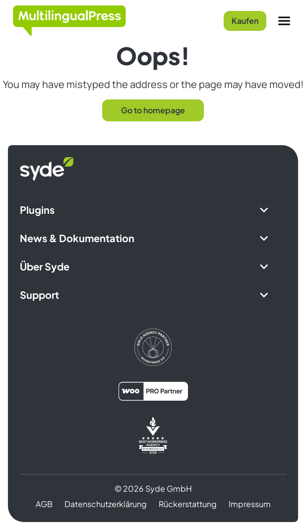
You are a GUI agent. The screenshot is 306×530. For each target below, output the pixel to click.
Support (39, 294)
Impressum (250, 504)
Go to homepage (153, 110)
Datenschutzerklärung (105, 504)
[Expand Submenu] (264, 210)
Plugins (37, 209)
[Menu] (284, 21)
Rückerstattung (188, 504)
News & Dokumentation (77, 238)
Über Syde (44, 266)
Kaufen (245, 20)
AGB (44, 504)
